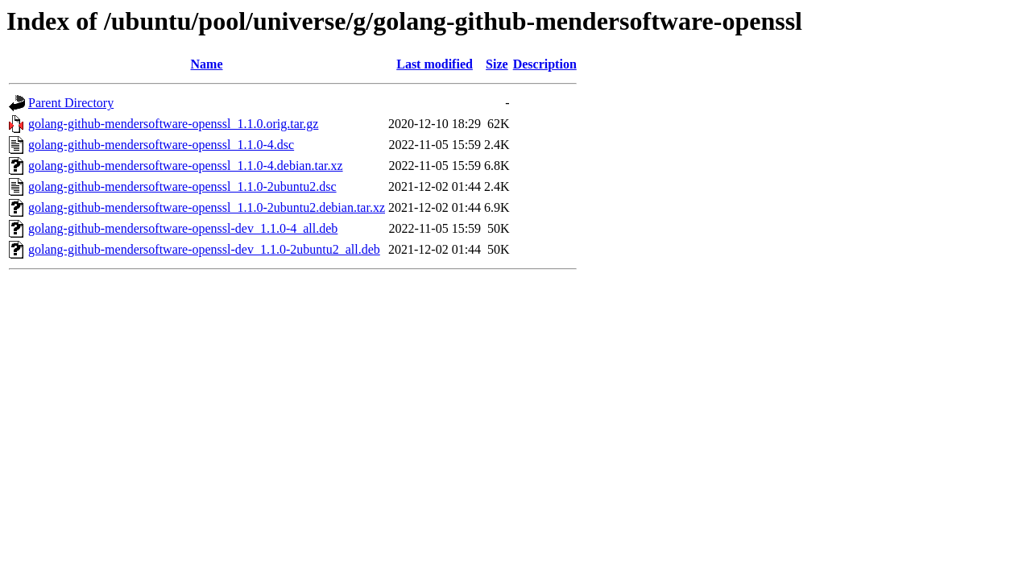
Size (497, 64)
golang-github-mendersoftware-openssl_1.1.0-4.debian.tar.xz (185, 165)
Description (545, 64)
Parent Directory (71, 103)
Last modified (434, 64)
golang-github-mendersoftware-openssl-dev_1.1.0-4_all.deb (182, 228)
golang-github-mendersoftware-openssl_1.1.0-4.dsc (161, 144)
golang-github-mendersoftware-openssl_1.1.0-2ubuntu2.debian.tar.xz (206, 207)
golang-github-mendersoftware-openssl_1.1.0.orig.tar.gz (173, 123)
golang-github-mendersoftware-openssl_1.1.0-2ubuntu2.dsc (182, 186)
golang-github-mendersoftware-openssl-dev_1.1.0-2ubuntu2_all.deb (204, 249)
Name (207, 64)
